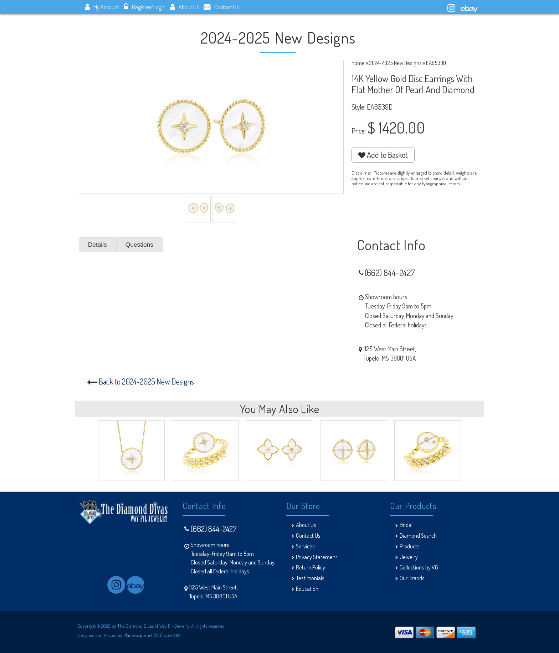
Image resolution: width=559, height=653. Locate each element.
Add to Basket (383, 155)
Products (410, 546)
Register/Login (144, 7)
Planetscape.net (138, 635)
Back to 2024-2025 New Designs (146, 381)
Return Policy (310, 567)
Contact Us (221, 7)
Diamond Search (418, 535)
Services (305, 546)
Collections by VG (419, 567)
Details (97, 244)
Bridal (406, 524)
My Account (102, 7)
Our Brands (412, 578)
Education (307, 588)
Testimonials (310, 578)
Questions (139, 244)
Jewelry (409, 557)
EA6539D (436, 62)
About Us (184, 7)
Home (358, 62)
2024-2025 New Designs (395, 62)
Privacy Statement (316, 557)
